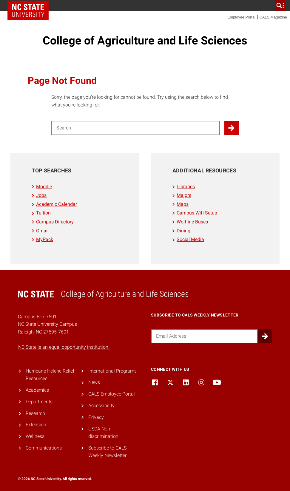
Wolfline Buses (192, 222)
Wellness (35, 436)
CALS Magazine (273, 17)
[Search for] (135, 128)
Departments (39, 401)
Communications (44, 448)
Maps (183, 204)
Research (35, 413)
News (94, 382)
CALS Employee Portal (111, 394)
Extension (36, 424)
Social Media (190, 239)
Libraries (186, 186)
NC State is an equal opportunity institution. (63, 347)
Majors (184, 195)
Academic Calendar (56, 204)
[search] (280, 5)
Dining (183, 231)
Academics (37, 390)
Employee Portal (241, 17)
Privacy (96, 417)
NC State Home (28, 10)
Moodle (44, 186)
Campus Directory (55, 222)
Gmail (42, 231)
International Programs (112, 371)
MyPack (44, 239)
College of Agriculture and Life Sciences (145, 40)
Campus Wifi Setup (197, 213)
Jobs (41, 195)
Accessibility (101, 405)
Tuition (43, 213)
